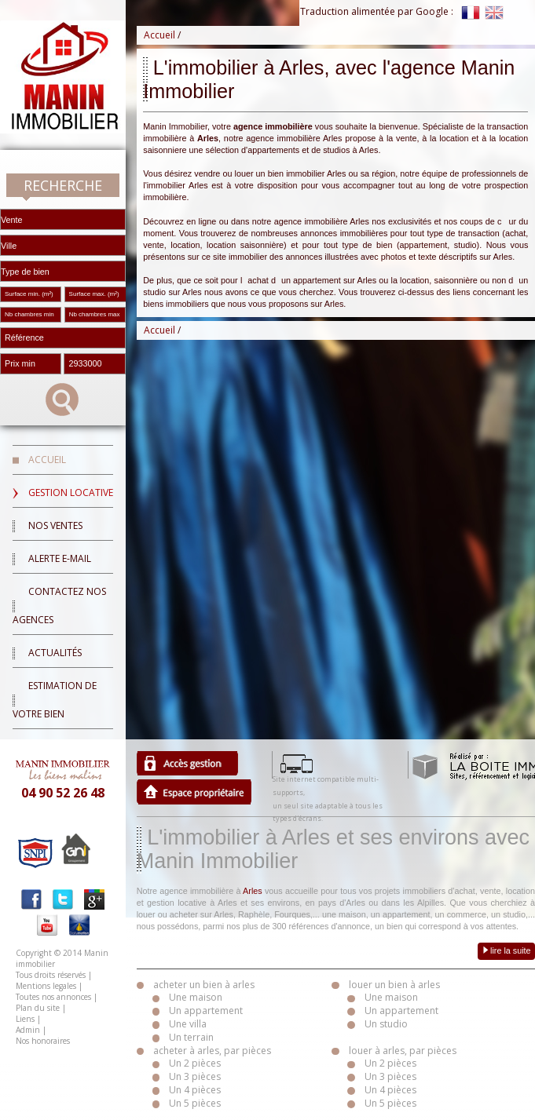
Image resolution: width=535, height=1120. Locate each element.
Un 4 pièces (195, 1089)
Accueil (47, 459)
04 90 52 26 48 (62, 792)
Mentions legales (46, 985)
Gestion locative (70, 492)
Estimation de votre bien (55, 700)
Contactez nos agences (59, 605)
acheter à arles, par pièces (212, 1050)
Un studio (386, 1024)
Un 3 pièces (195, 1076)
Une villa (188, 1024)
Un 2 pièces (195, 1063)
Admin (28, 1029)
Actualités (55, 652)
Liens (25, 1018)
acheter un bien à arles (204, 984)
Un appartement (206, 1010)
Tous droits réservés (51, 974)
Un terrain (191, 1037)
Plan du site (38, 1007)
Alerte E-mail (59, 558)
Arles (252, 891)
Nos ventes (55, 525)
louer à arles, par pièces (402, 1050)
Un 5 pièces (195, 1103)
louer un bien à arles (394, 984)
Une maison (195, 997)
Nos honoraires (43, 1040)
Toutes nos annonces (53, 996)
